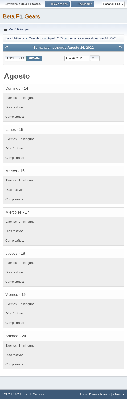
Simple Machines (34, 394)
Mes (21, 58)
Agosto (17, 76)
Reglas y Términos (99, 394)
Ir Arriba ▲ (119, 394)
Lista (10, 58)
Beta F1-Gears (21, 16)
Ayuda (83, 394)
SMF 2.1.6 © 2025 (12, 394)
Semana (34, 58)
